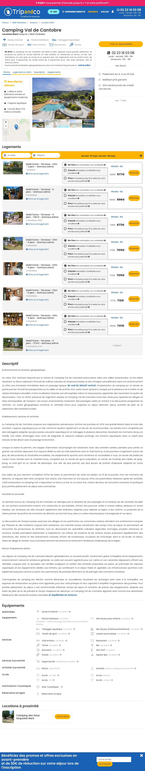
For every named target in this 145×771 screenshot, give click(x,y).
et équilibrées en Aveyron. (63, 597)
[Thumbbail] (38, 126)
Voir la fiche (62, 718)
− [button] (6, 129)
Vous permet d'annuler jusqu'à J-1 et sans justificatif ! (73, 3)
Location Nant (47, 22)
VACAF (105, 11)
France (5, 22)
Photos (6, 72)
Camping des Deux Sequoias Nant (28, 719)
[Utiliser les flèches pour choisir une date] (19, 157)
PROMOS (93, 11)
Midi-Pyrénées (19, 22)
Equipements (52, 72)
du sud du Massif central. (81, 387)
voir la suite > (84, 65)
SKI (53, 11)
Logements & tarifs (21, 72)
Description (38, 72)
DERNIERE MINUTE (73, 11)
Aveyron (33, 22)
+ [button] (6, 124)
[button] (80, 11)
